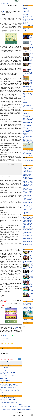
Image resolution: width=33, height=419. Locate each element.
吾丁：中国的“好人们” (4, 374)
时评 (23, 319)
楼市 (27, 191)
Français (15, 412)
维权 (25, 196)
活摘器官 (27, 171)
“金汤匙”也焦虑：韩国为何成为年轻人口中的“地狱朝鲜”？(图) (28, 105)
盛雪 (31, 306)
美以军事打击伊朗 (26, 28)
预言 (24, 212)
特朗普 (24, 168)
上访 (30, 196)
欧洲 (21, 411)
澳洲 (24, 206)
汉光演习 (30, 175)
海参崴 (25, 192)
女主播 (25, 202)
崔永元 (24, 182)
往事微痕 (25, 174)
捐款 (22, 407)
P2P (26, 195)
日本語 (21, 412)
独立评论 (3, 300)
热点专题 (25, 27)
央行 (25, 188)
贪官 (24, 184)
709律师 (27, 196)
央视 (28, 202)
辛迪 (32, 308)
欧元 (29, 189)
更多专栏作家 (30, 310)
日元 (31, 189)
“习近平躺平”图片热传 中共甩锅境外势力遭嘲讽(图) (9, 386)
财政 (29, 191)
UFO (31, 177)
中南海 (26, 182)
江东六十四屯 (29, 198)
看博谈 (4, 3)
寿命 (30, 212)
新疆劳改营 (28, 201)
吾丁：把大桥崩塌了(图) (4, 367)
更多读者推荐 (19, 404)
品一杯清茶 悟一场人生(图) (31, 55)
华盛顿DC (18, 411)
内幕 (28, 182)
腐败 (29, 184)
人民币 (27, 189)
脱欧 (23, 188)
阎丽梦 (25, 178)
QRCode (8, 335)
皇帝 (28, 209)
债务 (27, 188)
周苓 (23, 306)
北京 (32, 192)
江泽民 (31, 181)
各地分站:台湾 (12, 411)
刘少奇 (25, 209)
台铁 (30, 171)
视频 (24, 249)
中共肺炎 (24, 167)
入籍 (24, 205)
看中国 (27, 185)
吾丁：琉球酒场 (3, 371)
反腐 (31, 184)
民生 (28, 205)
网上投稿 (29, 407)
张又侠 (30, 170)
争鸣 (7, 3)
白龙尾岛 (29, 199)
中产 (23, 192)
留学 (25, 203)
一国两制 (30, 185)
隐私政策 (18, 407)
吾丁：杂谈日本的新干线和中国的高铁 (7, 377)
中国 (3, 11)
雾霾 (27, 195)
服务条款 (14, 407)
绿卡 (26, 205)
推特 (17, 408)
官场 (25, 185)
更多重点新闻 (30, 89)
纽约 (15, 411)
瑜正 (23, 308)
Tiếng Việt (18, 412)
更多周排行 (31, 155)
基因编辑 (30, 195)
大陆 (24, 195)
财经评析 (25, 321)
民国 (26, 206)
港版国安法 (27, 175)
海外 (30, 205)
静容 (27, 307)
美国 (23, 181)
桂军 (28, 206)
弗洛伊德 (28, 177)
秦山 (25, 307)
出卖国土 (24, 171)
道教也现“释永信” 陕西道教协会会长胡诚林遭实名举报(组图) (28, 136)
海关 (27, 203)
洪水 (23, 174)
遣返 (29, 203)
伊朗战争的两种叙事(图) (27, 93)
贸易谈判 (26, 181)
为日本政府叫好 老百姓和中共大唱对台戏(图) (8, 384)
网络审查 (25, 198)
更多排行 (31, 247)
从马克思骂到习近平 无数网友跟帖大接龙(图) (8, 398)
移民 (31, 202)
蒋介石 (25, 208)
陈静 (25, 306)
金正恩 (27, 178)
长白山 (27, 199)
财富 (31, 191)
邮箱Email (24, 324)
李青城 (29, 307)
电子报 (6, 407)
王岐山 (30, 178)
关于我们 (10, 407)
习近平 (27, 170)
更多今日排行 (30, 142)
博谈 (28, 319)
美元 (30, 188)
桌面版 (3, 407)
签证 (30, 203)
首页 (1, 3)
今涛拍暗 (26, 303)
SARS (25, 201)
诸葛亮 (31, 209)
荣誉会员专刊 (26, 5)
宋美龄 (27, 208)
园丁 (29, 306)
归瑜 (26, 304)
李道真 (24, 304)
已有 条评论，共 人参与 (5, 353)
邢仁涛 (31, 307)
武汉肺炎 (29, 167)
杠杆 (28, 188)
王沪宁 (29, 181)
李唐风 (27, 306)
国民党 (24, 177)
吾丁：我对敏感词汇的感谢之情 (5, 380)
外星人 (28, 212)
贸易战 (25, 170)
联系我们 (25, 407)
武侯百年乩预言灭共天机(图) (5, 401)
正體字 (12, 412)
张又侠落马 (24, 30)
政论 (27, 319)
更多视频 (31, 299)
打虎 (23, 185)
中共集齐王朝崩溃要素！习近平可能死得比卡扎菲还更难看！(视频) (28, 119)
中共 (30, 182)
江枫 (25, 308)
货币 (25, 189)
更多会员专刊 (30, 25)
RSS (19, 408)
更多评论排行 (19, 394)
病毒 (28, 168)
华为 (28, 184)
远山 (29, 304)
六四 (32, 170)
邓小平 (30, 208)
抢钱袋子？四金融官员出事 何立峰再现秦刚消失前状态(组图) (27, 232)
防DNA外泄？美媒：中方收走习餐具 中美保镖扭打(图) (9, 389)
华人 (29, 202)
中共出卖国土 (30, 174)
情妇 (26, 184)
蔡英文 (30, 192)
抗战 (30, 206)
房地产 (25, 191)
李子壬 (27, 308)
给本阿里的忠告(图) (3, 379)
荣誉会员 (11, 327)
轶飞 (27, 304)
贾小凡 (31, 303)
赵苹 (23, 307)
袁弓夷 (24, 175)
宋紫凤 (24, 303)
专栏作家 (25, 301)
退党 (26, 177)
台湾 (27, 192)
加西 (22, 411)
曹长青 (30, 308)
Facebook (13, 408)
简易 (29, 303)
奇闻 (26, 212)
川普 (32, 167)
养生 (24, 213)
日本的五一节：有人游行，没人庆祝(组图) (7, 372)
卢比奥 (26, 168)
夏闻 (31, 304)
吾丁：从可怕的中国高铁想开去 (5, 369)
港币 (23, 191)
